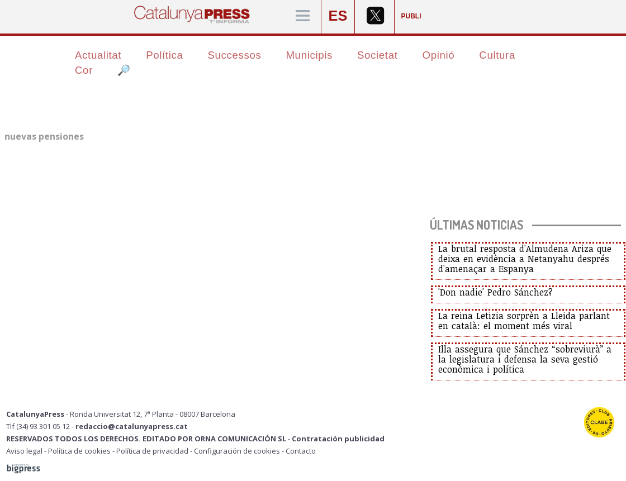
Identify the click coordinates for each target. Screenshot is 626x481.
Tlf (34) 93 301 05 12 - (40, 426)
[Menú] (303, 16)
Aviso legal (24, 451)
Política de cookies (79, 451)
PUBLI (411, 16)
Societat (377, 55)
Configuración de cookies (237, 451)
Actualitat (98, 55)
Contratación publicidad (338, 439)
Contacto (301, 451)
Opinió (439, 55)
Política (164, 55)
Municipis (309, 55)
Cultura (497, 55)
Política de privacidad (152, 451)
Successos (234, 55)
